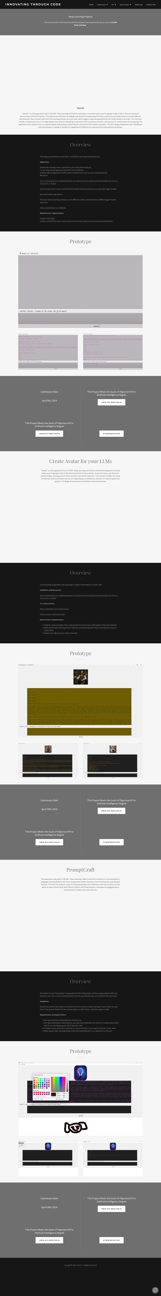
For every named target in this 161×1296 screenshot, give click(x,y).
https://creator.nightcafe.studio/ (52, 614)
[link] (42, 5)
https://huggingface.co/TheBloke (53, 208)
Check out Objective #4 (49, 842)
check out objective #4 (49, 434)
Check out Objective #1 (111, 1209)
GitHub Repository (111, 1240)
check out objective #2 (111, 402)
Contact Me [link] (151, 5)
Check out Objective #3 (111, 811)
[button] (102, 4)
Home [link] (91, 5)
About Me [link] (139, 5)
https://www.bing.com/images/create (54, 609)
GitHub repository (111, 434)
